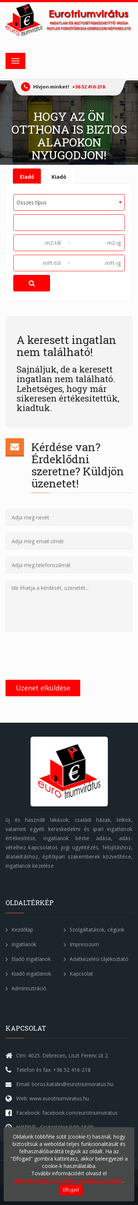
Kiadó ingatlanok (28, 973)
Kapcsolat (78, 973)
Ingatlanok (21, 944)
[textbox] (18, 222)
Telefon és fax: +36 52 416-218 (53, 1069)
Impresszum (81, 944)
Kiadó (59, 176)
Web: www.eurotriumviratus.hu (52, 1098)
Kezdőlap (19, 929)
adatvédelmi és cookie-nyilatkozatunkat (68, 1180)
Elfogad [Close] (71, 1190)
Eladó (27, 176)
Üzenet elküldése (43, 687)
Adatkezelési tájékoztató (96, 958)
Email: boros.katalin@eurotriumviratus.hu (64, 1084)
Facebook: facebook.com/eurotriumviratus (67, 1112)
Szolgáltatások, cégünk (94, 929)
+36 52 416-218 (88, 86)
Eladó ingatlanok (28, 958)
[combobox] (69, 202)
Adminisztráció (26, 988)
